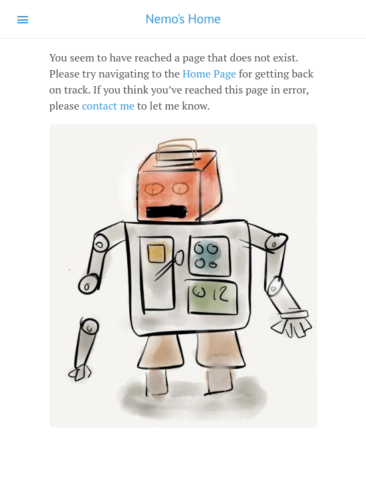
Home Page (209, 73)
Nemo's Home (183, 18)
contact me (108, 105)
